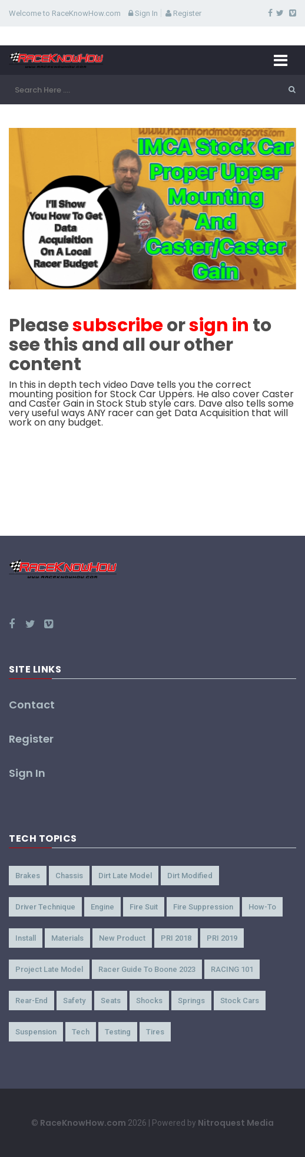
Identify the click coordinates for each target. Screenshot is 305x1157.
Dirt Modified (190, 875)
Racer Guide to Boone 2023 (146, 969)
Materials (67, 938)
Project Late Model (49, 969)
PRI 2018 (176, 938)
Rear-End (31, 1000)
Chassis (69, 875)
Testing (118, 1031)
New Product (122, 938)
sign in (219, 325)
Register (183, 13)
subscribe (117, 325)
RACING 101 (232, 969)
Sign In (143, 13)
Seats (111, 1000)
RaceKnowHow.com (83, 1123)
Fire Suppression (203, 906)
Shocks (149, 1000)
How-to (262, 906)
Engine (102, 906)
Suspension (36, 1031)
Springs (191, 1000)
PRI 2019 (222, 938)
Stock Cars (239, 1000)
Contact (32, 704)
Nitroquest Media (236, 1123)
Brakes (27, 875)
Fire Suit (144, 906)
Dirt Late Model (125, 875)
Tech (80, 1031)
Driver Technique (45, 906)
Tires (155, 1031)
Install (25, 938)
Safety (74, 1000)
